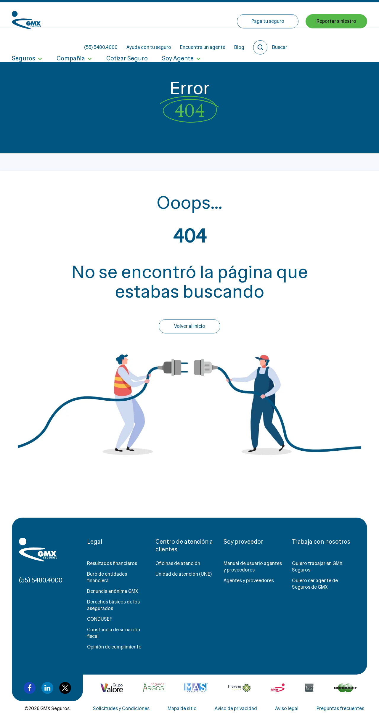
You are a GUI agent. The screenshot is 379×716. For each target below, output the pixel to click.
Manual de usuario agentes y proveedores (253, 566)
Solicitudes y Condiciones (121, 708)
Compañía (71, 41)
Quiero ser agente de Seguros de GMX (315, 583)
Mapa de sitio (182, 708)
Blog (293, 15)
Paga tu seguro (267, 41)
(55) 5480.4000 (154, 15)
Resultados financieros (112, 563)
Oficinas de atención (177, 563)
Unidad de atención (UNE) (183, 574)
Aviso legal (286, 708)
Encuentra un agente (256, 15)
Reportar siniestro (336, 41)
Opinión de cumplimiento (114, 647)
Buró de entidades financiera (107, 577)
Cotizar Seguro (127, 41)
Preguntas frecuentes (340, 708)
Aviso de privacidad (236, 708)
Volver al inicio (189, 326)
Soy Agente (178, 41)
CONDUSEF (99, 619)
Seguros (23, 41)
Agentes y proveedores (249, 580)
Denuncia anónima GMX (112, 591)
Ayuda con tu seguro (202, 15)
